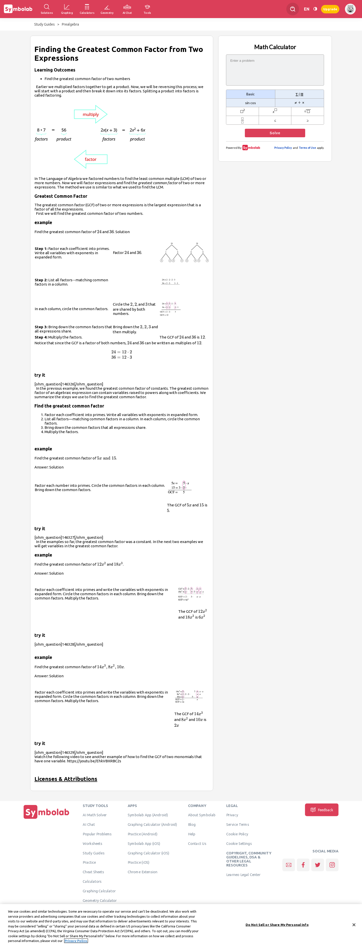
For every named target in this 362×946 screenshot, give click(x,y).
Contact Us (197, 844)
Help (191, 834)
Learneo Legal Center (243, 875)
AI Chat (89, 825)
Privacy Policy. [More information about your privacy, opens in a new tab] (76, 943)
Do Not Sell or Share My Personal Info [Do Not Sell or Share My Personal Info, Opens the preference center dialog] (277, 926)
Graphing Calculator (99, 891)
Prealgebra (70, 24)
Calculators (92, 882)
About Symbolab (201, 815)
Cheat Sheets (93, 872)
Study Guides (44, 24)
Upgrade (330, 9)
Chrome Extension (143, 872)
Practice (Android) (143, 834)
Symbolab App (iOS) (144, 844)
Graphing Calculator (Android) (152, 825)
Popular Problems (97, 834)
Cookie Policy (237, 834)
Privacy (232, 815)
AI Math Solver (95, 815)
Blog (192, 825)
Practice (89, 862)
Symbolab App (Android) (148, 815)
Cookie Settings (239, 844)
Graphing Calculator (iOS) (148, 853)
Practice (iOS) (139, 862)
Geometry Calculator (100, 900)
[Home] (46, 819)
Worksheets (92, 844)
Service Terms (237, 825)
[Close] (353, 926)
